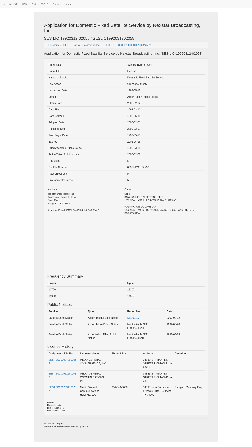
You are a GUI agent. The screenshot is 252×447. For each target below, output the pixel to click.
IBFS (24, 4)
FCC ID (44, 4)
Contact (57, 4)
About (69, 4)
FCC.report (10, 4)
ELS (34, 4)
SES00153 (133, 317)
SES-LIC (109, 45)
